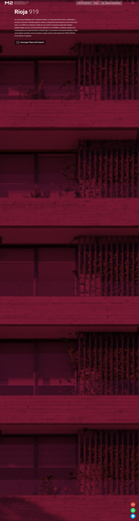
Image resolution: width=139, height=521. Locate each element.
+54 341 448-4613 (84, 3)
